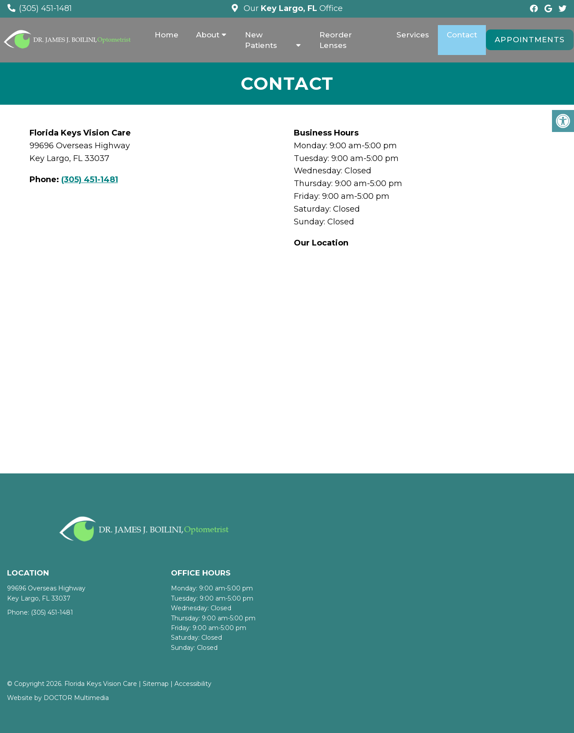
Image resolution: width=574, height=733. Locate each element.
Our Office (292, 8)
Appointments (530, 39)
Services (412, 34)
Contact (462, 34)
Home (166, 34)
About (207, 34)
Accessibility (192, 684)
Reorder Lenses (335, 40)
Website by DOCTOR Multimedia (58, 698)
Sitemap (156, 684)
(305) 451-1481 (45, 8)
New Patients (261, 40)
